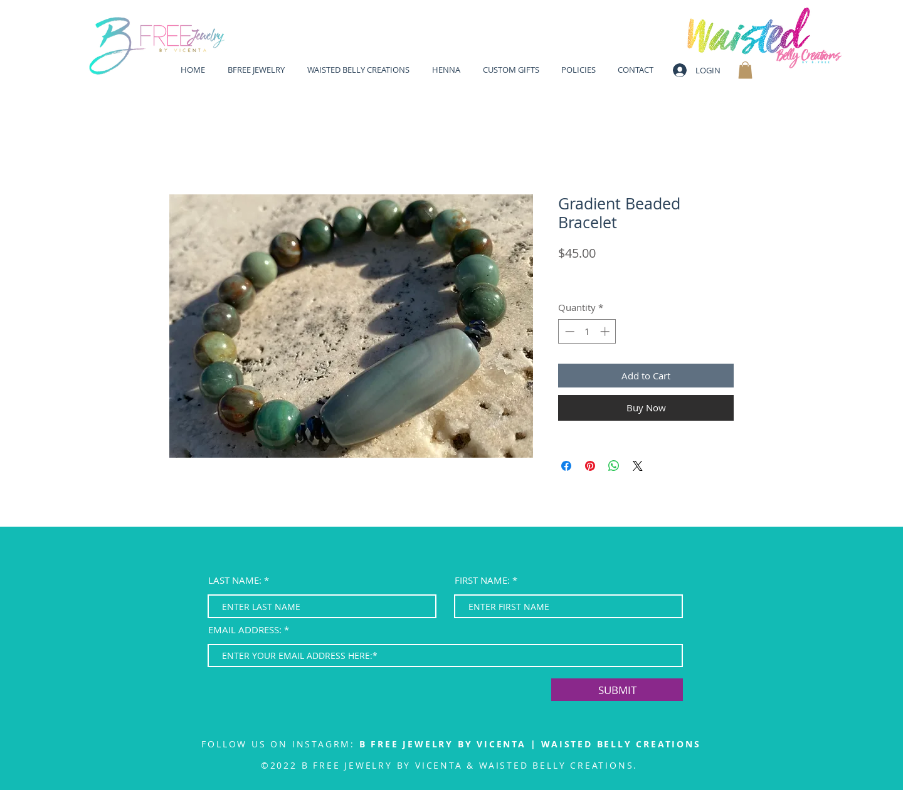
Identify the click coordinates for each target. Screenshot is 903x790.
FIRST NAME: (482, 580)
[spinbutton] (587, 331)
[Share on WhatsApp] (613, 465)
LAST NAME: (234, 580)
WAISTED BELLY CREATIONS (620, 744)
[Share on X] (637, 465)
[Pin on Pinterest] (590, 465)
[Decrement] (568, 331)
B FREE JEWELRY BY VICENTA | (450, 744)
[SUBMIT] (617, 689)
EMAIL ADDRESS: (245, 630)
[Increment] (606, 331)
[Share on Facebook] (566, 465)
